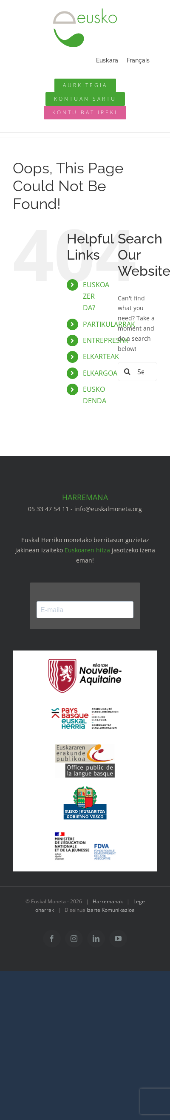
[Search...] (137, 371)
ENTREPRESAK (105, 340)
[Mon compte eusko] (85, 99)
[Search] (127, 371)
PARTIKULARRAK (109, 324)
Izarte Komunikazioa (111, 910)
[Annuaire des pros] (85, 85)
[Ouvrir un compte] (85, 112)
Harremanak (108, 901)
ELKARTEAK (101, 356)
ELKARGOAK (102, 373)
